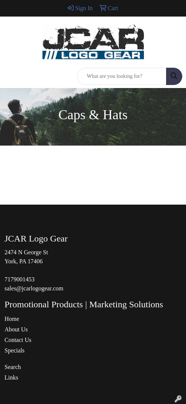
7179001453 (20, 279)
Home (12, 319)
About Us (16, 329)
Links (11, 377)
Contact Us (18, 340)
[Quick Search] (121, 76)
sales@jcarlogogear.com (34, 288)
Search (13, 367)
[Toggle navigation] (12, 76)
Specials (14, 350)
